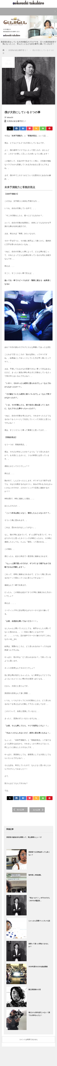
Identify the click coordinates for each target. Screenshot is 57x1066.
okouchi (10, 117)
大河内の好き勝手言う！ (16, 121)
